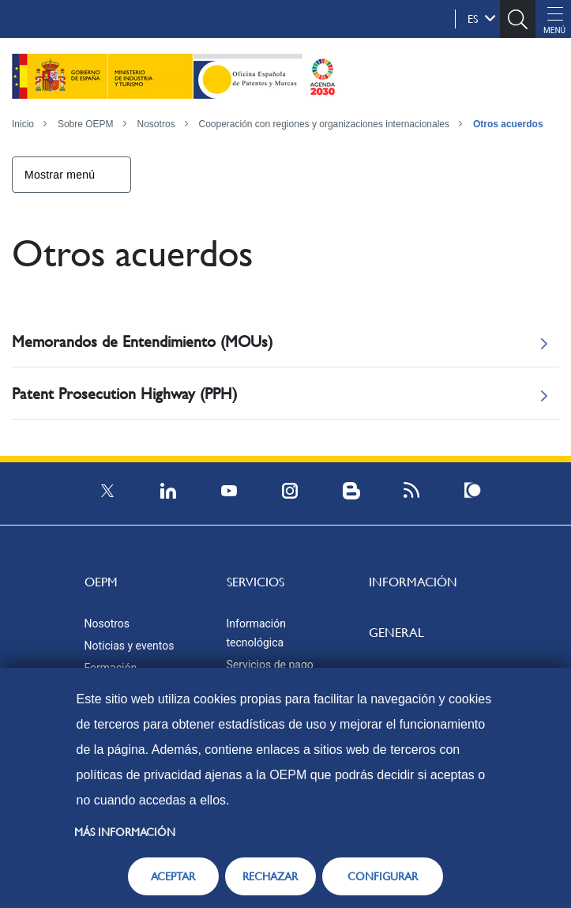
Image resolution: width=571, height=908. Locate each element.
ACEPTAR (173, 876)
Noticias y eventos (130, 645)
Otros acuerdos (508, 124)
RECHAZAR (270, 876)
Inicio (23, 124)
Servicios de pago (270, 664)
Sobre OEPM (86, 124)
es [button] (482, 18)
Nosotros (156, 124)
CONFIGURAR (382, 876)
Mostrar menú (59, 174)
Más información (124, 832)
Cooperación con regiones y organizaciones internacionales (323, 124)
